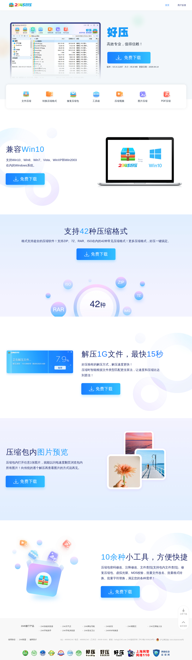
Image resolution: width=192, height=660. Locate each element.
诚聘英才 (33, 640)
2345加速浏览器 (46, 626)
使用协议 (11, 640)
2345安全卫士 (89, 630)
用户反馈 (182, 5)
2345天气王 (66, 626)
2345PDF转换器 (112, 630)
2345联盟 (22, 640)
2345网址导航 (89, 626)
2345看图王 (132, 626)
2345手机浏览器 (68, 630)
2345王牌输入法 (155, 626)
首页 (167, 5)
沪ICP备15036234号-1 (147, 640)
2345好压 (109, 626)
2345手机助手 (45, 630)
